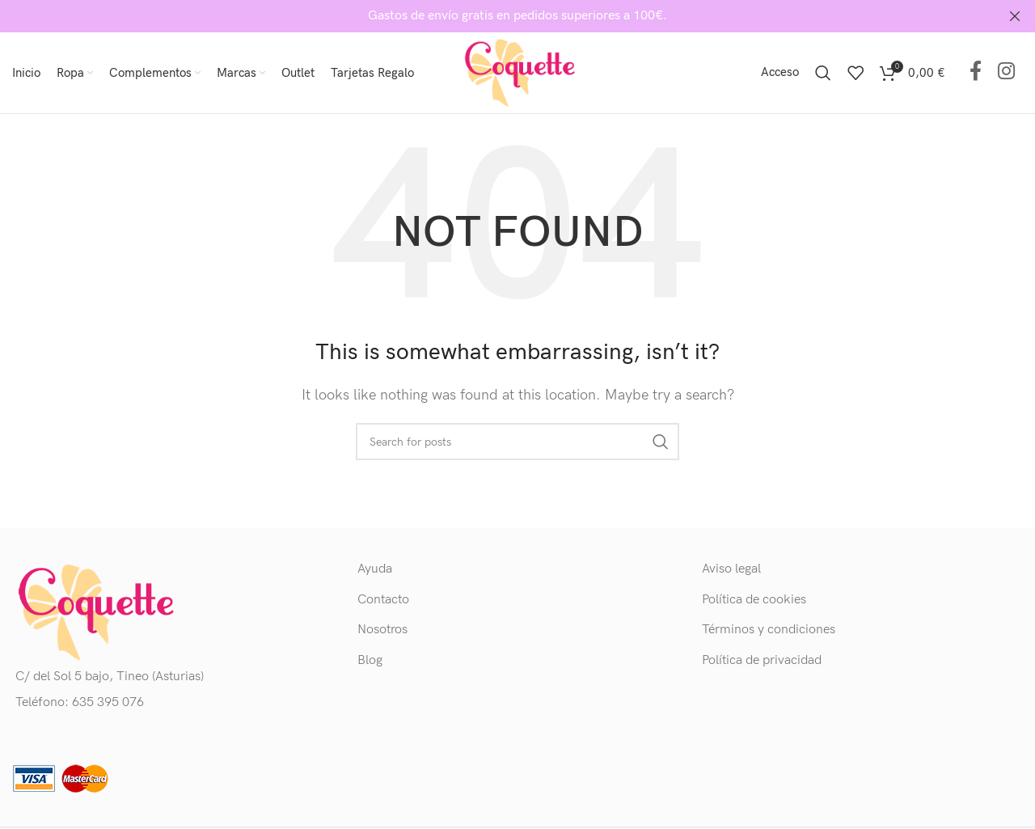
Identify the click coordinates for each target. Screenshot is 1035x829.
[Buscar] (823, 73)
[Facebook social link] (975, 72)
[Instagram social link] (1006, 72)
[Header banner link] (493, 16)
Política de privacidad (762, 659)
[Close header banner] (1015, 16)
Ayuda (374, 569)
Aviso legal (731, 569)
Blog (369, 659)
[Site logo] (517, 72)
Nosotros (382, 629)
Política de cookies (754, 599)
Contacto (383, 599)
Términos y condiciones (768, 629)
